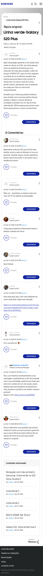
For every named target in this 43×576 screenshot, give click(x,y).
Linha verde (12, 503)
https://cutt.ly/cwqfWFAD (24, 395)
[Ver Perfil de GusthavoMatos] (15, 253)
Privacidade (6, 558)
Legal (3, 562)
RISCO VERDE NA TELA (17, 515)
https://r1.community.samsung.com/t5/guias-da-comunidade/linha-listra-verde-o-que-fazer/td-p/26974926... (21, 307)
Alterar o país (7, 566)
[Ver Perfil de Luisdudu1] (13, 183)
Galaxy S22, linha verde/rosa (20, 527)
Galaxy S (24, 59)
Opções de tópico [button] (35, 22)
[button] (35, 54)
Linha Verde (12, 491)
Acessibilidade (7, 549)
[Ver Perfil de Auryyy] (12, 218)
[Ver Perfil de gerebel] (12, 286)
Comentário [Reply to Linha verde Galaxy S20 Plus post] (31, 122)
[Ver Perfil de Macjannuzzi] (14, 139)
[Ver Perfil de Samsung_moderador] (21, 365)
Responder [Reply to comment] (31, 174)
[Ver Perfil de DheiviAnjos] (14, 417)
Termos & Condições (10, 553)
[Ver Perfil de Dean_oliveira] (14, 333)
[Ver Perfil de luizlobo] (12, 53)
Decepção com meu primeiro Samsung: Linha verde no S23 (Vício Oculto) (20, 475)
